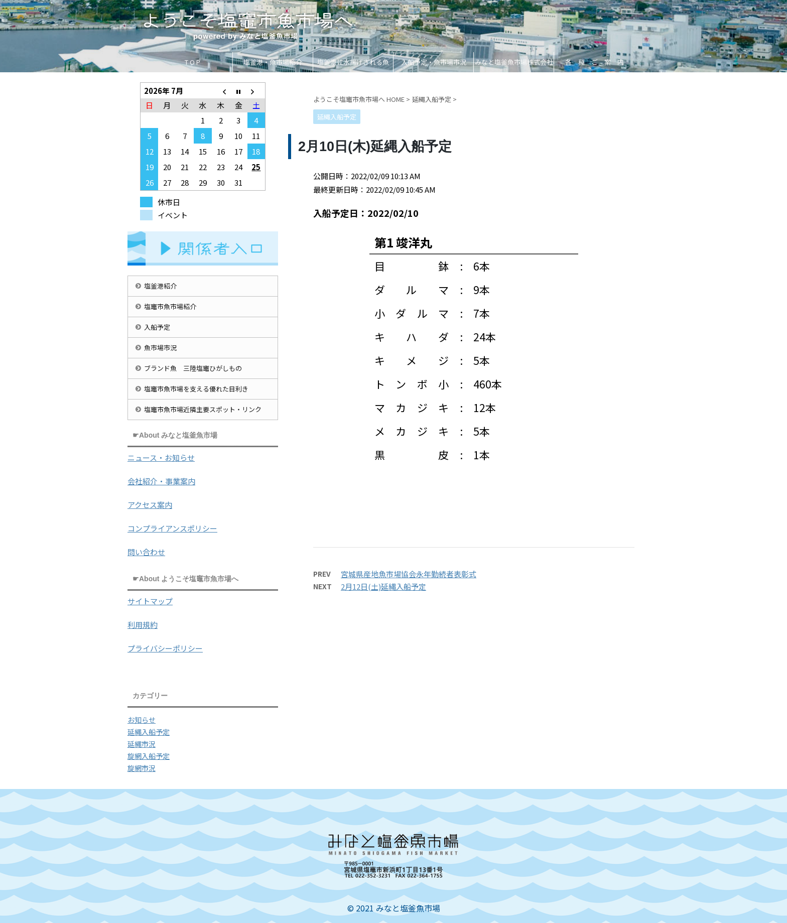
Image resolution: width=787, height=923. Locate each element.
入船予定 (157, 327)
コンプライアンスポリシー (172, 528)
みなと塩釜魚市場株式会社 (514, 62)
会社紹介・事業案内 (161, 481)
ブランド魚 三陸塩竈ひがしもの (193, 368)
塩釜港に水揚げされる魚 (353, 62)
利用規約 (142, 624)
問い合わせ (146, 552)
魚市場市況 (160, 347)
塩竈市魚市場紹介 (170, 306)
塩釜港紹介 (160, 286)
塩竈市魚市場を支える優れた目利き (196, 388)
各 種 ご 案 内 (594, 62)
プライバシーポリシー (165, 648)
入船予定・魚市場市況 (433, 62)
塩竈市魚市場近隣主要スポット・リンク (202, 409)
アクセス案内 (149, 504)
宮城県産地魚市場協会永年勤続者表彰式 (408, 574)
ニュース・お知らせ (161, 457)
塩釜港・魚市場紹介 (272, 62)
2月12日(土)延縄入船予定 (383, 586)
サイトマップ (150, 601)
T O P (192, 62)
